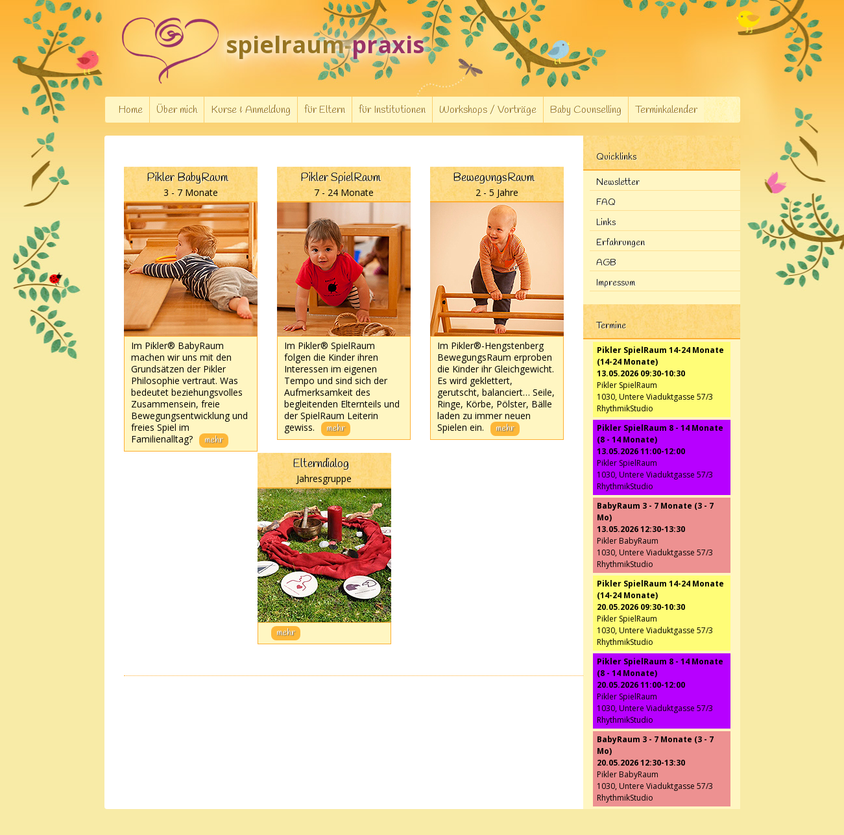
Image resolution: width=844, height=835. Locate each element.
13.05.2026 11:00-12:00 (641, 451)
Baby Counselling (585, 110)
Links (606, 223)
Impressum (615, 283)
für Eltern (324, 110)
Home (130, 110)
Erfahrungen (620, 243)
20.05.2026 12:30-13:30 (641, 762)
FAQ (606, 203)
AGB (606, 263)
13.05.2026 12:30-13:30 (641, 529)
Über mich (176, 110)
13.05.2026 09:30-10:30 (641, 373)
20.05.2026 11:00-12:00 (641, 684)
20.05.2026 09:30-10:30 (641, 606)
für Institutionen (392, 110)
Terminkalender (666, 110)
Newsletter (618, 182)
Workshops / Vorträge (488, 110)
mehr (213, 440)
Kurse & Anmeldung (251, 110)
